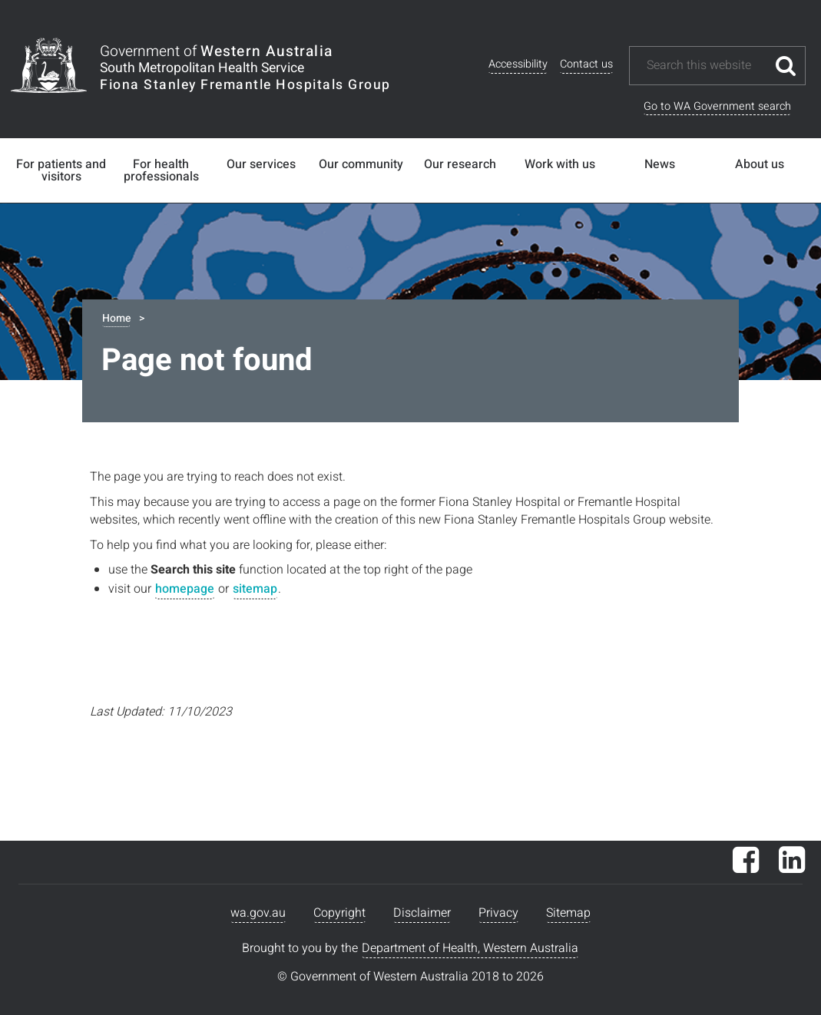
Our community (361, 164)
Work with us (560, 164)
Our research (460, 164)
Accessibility (518, 64)
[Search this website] (705, 65)
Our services (261, 164)
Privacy (498, 913)
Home (116, 318)
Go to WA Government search (717, 106)
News (659, 164)
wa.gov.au (258, 913)
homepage (184, 589)
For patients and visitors (61, 170)
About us (759, 164)
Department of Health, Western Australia (470, 948)
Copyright (339, 913)
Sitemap (568, 913)
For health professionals (161, 170)
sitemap (255, 589)
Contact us (586, 64)
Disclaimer (422, 913)
